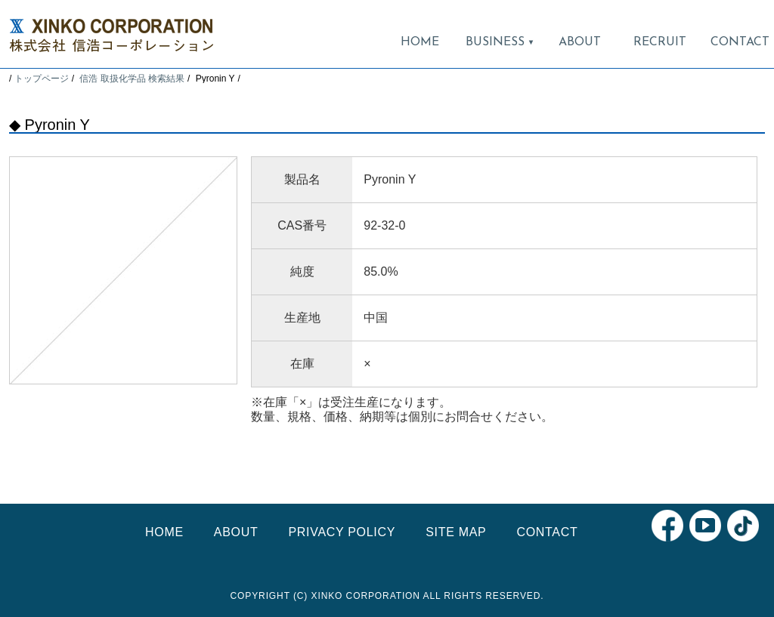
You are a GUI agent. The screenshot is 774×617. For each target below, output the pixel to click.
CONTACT (740, 42)
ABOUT (580, 42)
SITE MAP (456, 532)
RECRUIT (659, 42)
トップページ (41, 78)
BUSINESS (500, 42)
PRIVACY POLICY (341, 532)
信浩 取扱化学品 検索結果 (131, 78)
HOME (420, 42)
